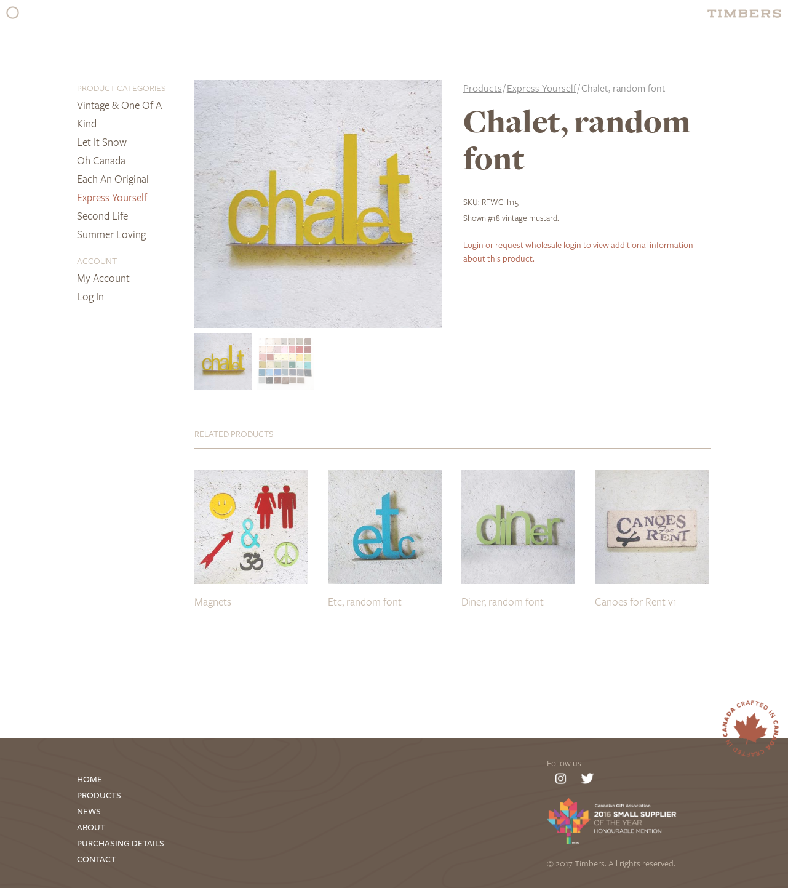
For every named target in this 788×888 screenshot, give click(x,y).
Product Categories (121, 88)
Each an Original (113, 179)
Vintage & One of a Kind (119, 114)
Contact (96, 859)
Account (97, 260)
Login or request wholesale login (522, 244)
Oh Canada (101, 160)
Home (89, 779)
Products (482, 88)
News (89, 811)
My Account (103, 278)
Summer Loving (111, 234)
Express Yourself (112, 197)
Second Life (102, 216)
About (91, 827)
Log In (90, 296)
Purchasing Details (120, 843)
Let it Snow (102, 142)
